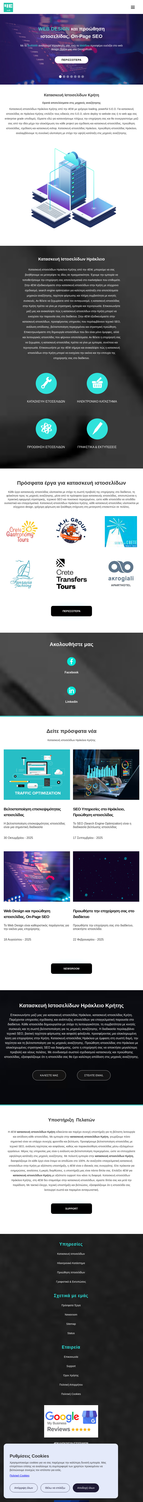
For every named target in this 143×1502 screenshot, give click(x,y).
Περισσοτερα (71, 59)
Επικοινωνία (71, 1356)
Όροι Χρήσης (71, 1375)
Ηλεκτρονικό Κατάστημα (71, 1263)
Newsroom (71, 1314)
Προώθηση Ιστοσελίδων (71, 1272)
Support (71, 1366)
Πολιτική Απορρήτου (71, 1384)
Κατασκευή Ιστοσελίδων (71, 1253)
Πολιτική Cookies (71, 1393)
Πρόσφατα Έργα (71, 1305)
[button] (132, 7)
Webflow (85, 45)
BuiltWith (33, 45)
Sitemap (71, 1323)
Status (71, 1333)
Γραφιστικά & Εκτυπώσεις (71, 1281)
